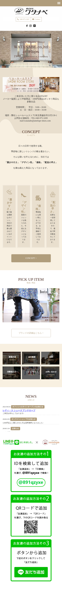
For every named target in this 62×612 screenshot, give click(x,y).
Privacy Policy (31, 600)
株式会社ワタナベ (31, 11)
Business (21, 597)
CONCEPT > (31, 258)
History (37, 597)
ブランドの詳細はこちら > (31, 333)
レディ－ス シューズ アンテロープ (19, 410)
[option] (31, 305)
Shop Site (56, 597)
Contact (19, 600)
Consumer (46, 597)
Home (4, 597)
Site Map (42, 600)
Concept (12, 597)
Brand (30, 597)
